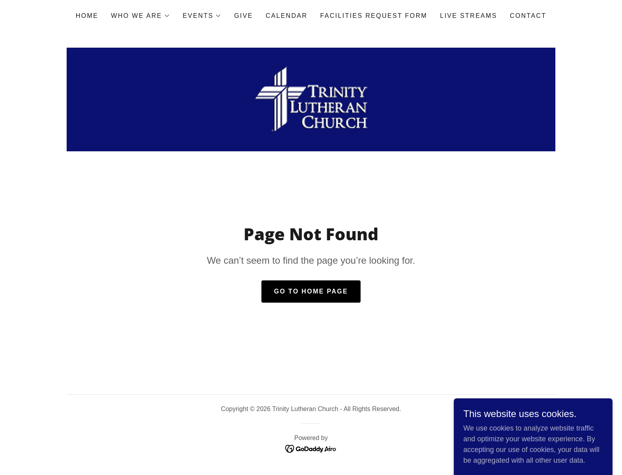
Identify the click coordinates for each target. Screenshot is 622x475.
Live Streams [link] (468, 15)
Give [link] (243, 15)
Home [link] (87, 15)
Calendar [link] (286, 15)
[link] (311, 99)
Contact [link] (528, 15)
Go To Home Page (311, 291)
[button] (140, 16)
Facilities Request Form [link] (373, 15)
